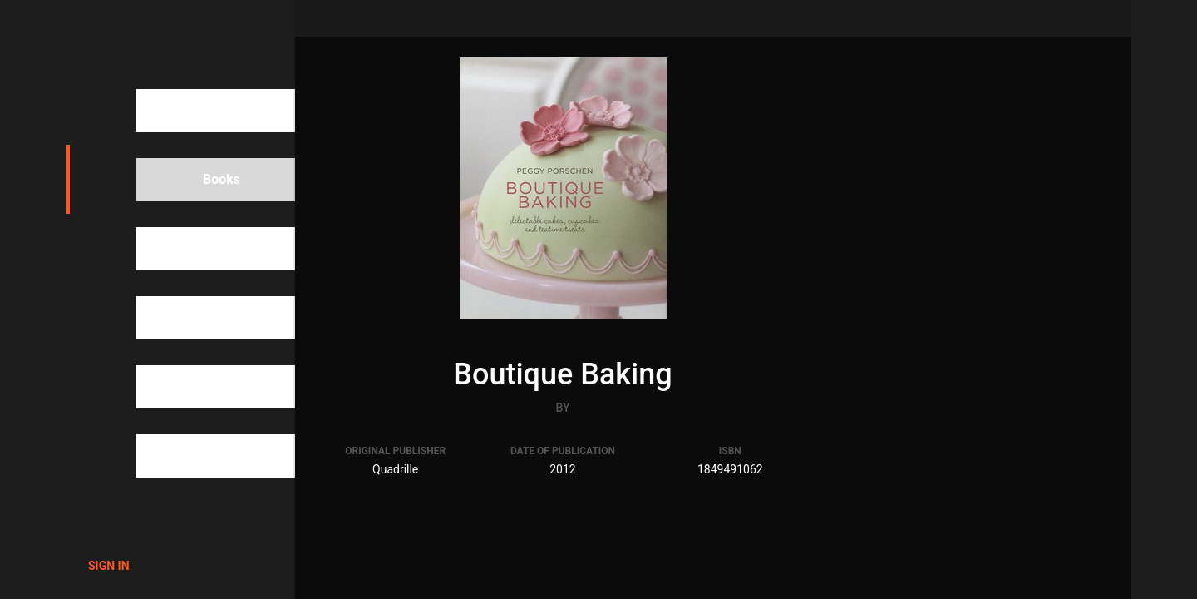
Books (192, 179)
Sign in (109, 565)
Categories (206, 317)
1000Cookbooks (163, 42)
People (194, 248)
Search (194, 110)
